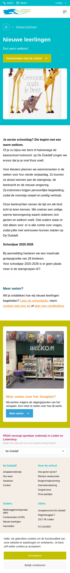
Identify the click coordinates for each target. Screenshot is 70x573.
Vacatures (8, 481)
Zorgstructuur (44, 489)
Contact (7, 485)
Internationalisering (47, 485)
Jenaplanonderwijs (12, 472)
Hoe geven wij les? (47, 472)
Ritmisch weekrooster (49, 476)
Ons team (8, 476)
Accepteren (35, 555)
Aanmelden (8, 526)
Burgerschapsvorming (49, 481)
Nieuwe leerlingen (12, 521)
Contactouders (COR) (14, 517)
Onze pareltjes (45, 494)
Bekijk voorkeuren (35, 565)
